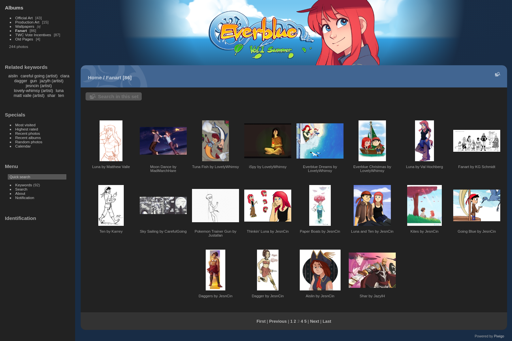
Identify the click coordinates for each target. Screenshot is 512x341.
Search (21, 189)
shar (51, 95)
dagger (20, 80)
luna (60, 90)
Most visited (25, 125)
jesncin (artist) (39, 85)
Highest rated (26, 129)
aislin (13, 75)
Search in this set (118, 96)
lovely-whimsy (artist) (33, 90)
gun (33, 80)
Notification (24, 197)
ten (61, 95)
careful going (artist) (39, 75)
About (20, 193)
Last (327, 321)
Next (314, 321)
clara (65, 75)
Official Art (24, 18)
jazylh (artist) (52, 80)
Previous (278, 321)
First (261, 321)
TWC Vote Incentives (33, 35)
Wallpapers (24, 26)
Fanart (21, 30)
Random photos (28, 142)
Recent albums (28, 137)
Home (95, 77)
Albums (14, 7)
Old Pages (24, 39)
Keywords (23, 185)
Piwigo (499, 336)
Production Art (27, 22)
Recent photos (27, 133)
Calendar (23, 146)
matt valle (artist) (29, 95)
